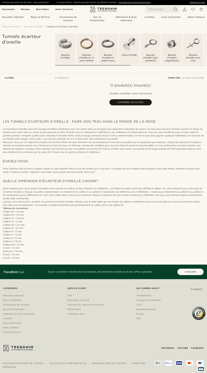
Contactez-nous (197, 2)
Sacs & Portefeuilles (14, 309)
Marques (25, 9)
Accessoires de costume (16, 305)
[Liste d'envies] (193, 9)
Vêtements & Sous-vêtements (19, 314)
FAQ (69, 296)
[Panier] (201, 9)
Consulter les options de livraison (135, 2)
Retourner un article (78, 300)
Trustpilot (196, 289)
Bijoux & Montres (12, 300)
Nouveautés (8, 9)
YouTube (182, 348)
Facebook (197, 348)
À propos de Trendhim (148, 300)
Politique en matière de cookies (23, 363)
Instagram (167, 348)
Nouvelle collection (13, 296)
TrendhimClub (143, 296)
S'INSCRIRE (190, 272)
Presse (139, 314)
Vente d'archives (64, 9)
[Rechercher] (162, 9)
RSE (138, 318)
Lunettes (7, 318)
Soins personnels (12, 323)
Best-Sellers (42, 9)
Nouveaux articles (146, 309)
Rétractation (74, 309)
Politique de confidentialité (68, 363)
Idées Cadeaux (11, 328)
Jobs (139, 305)
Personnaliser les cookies (108, 363)
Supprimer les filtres (131, 102)
